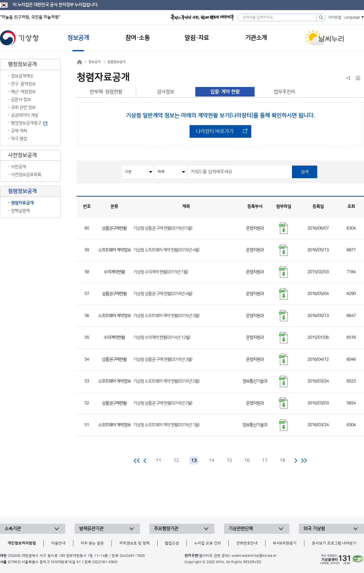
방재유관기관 (91, 528)
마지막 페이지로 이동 (304, 460)
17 (264, 460)
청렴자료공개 (22, 203)
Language (352, 17)
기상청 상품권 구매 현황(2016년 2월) (162, 403)
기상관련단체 (241, 528)
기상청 (19, 37)
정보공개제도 (22, 76)
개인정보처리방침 (22, 543)
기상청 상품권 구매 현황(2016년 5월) (162, 228)
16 (247, 460)
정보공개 (94, 62)
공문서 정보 (21, 99)
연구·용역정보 (23, 84)
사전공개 (18, 167)
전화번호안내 (247, 543)
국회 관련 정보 (23, 107)
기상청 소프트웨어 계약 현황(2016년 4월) (166, 250)
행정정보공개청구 (26, 123)
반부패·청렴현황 (106, 92)
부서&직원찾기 (285, 543)
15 (229, 460)
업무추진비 (284, 92)
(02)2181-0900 (104, 562)
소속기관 (13, 528)
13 (194, 460)
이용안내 (58, 543)
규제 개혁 (19, 131)
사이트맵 (334, 17)
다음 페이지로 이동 (295, 460)
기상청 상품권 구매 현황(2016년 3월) (162, 359)
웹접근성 (172, 543)
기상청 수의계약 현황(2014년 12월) (161, 337)
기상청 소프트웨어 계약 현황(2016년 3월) (166, 315)
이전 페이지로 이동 (145, 460)
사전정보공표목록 (26, 174)
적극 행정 (19, 138)
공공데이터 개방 (24, 115)
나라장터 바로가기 (215, 131)
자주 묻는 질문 (92, 543)
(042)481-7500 (132, 556)
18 (282, 460)
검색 (304, 172)
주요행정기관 (166, 528)
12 (176, 460)
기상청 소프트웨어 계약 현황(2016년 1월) (166, 425)
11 (158, 460)
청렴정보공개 (116, 62)
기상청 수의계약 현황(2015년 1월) (160, 272)
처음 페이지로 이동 (137, 460)
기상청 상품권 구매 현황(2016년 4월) (162, 293)
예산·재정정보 (23, 91)
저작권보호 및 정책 (134, 543)
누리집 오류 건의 (207, 543)
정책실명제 (20, 211)
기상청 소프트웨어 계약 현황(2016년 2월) (166, 381)
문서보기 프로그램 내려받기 (334, 543)
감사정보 (165, 92)
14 (211, 460)
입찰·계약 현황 (225, 92)
